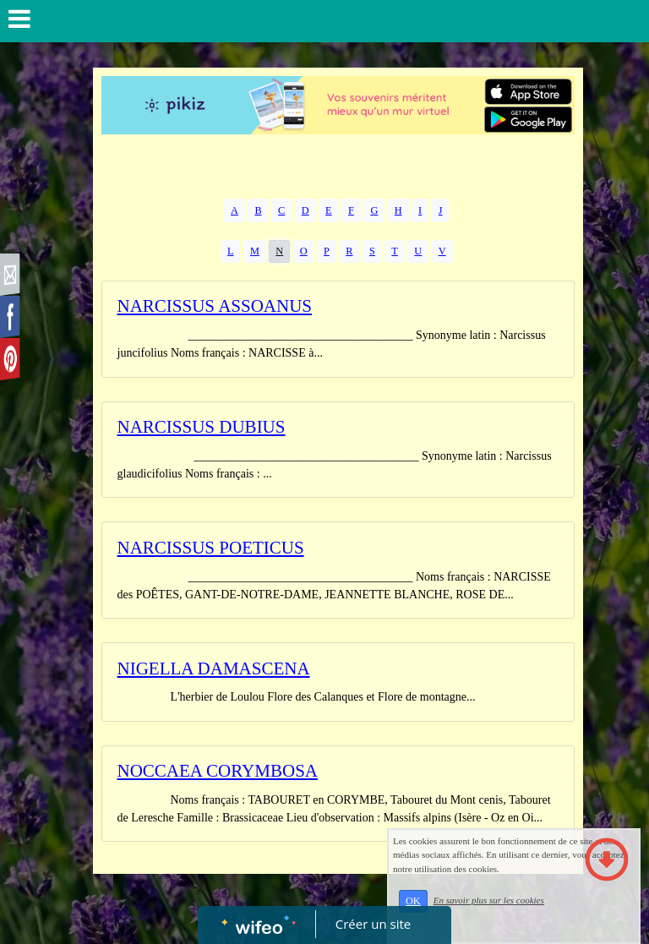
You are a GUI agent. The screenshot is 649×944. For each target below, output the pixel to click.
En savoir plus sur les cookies (515, 912)
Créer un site (373, 923)
